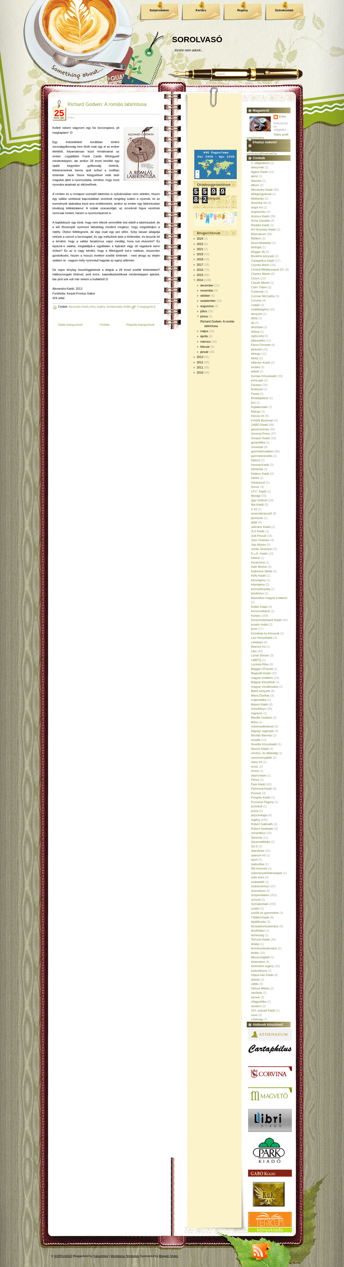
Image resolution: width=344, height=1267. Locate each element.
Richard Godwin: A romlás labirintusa (106, 104)
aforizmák (257, 167)
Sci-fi (254, 846)
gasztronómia (260, 429)
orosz (254, 766)
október (205, 295)
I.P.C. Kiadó (258, 491)
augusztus (207, 306)
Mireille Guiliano (261, 717)
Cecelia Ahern (260, 265)
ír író (254, 509)
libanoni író (258, 646)
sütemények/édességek (266, 873)
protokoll (256, 806)
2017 (200, 264)
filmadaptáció (259, 398)
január (204, 351)
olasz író (256, 762)
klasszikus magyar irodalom (269, 597)
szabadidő (257, 881)
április (204, 336)
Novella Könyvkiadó (264, 744)
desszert (256, 313)
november (206, 290)
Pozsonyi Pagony (262, 802)
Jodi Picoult (258, 535)
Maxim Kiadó (259, 704)
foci (253, 402)
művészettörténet (262, 726)
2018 (200, 259)
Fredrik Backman (262, 420)
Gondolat (257, 447)
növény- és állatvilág (264, 753)
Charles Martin (260, 273)
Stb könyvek (259, 868)
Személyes (258, 890)
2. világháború (260, 163)
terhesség (257, 935)
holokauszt (258, 482)
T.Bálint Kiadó (260, 917)
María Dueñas (260, 695)
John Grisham (260, 540)
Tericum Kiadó (260, 939)
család (255, 305)
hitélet (255, 478)
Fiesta (255, 393)
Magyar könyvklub (263, 682)
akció (254, 176)
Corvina (256, 300)
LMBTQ (256, 660)
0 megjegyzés (145, 306)
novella (255, 739)
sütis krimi (257, 877)
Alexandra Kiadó (78, 306)
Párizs (255, 779)
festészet (257, 389)
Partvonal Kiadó (261, 788)
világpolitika (258, 1001)
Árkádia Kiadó (260, 225)
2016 (200, 269)
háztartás (257, 469)
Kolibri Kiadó (259, 606)
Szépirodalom (159, 10)
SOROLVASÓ (197, 39)
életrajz (255, 353)
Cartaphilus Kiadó (262, 260)
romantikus (258, 833)
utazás (255, 979)
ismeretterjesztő (261, 513)
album (255, 185)
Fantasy (256, 384)
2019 (200, 254)
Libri (254, 651)
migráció (256, 713)
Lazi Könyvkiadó (262, 637)
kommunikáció (260, 611)
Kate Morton (259, 566)
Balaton (256, 238)
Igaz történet (259, 500)
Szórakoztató (284, 10)
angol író (257, 207)
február (205, 346)
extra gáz (257, 380)
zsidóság (257, 1019)
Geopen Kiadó (260, 438)
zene (254, 1015)
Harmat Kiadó (260, 464)
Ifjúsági (255, 495)
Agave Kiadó (259, 171)
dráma (255, 331)
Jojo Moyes (258, 544)
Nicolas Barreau (261, 735)
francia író (257, 415)
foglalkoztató (259, 407)
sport (254, 859)
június (204, 316)
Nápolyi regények (262, 731)
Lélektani (257, 642)
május (204, 331)
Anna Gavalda (260, 220)
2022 (200, 244)
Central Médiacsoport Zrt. (267, 269)
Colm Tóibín (259, 287)
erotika (255, 367)
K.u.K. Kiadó (259, 553)
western (256, 1006)
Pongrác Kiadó (260, 797)
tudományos (259, 970)
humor (255, 486)
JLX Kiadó (257, 531)
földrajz (255, 411)
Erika (282, 116)
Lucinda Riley (260, 664)
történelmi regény (262, 966)
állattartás (257, 198)
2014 (200, 280)
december (206, 285)
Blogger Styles (168, 1256)
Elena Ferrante (261, 344)
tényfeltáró (258, 930)
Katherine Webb (261, 571)
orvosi (255, 770)
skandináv (257, 850)
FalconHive (101, 1256)
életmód (256, 349)
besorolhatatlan (261, 242)
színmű (255, 899)
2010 (200, 372)
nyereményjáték (261, 757)
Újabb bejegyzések (70, 324)
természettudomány (264, 948)
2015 (200, 274)
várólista (256, 992)
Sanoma (256, 837)
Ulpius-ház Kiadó (262, 975)
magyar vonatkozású (264, 686)
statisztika (257, 864)
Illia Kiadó (257, 504)
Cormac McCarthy (263, 296)
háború (255, 460)
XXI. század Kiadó (263, 1010)
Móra (254, 722)
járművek (257, 518)
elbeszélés (258, 340)
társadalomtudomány (265, 926)
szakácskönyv (260, 886)
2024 (200, 238)
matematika (258, 699)
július (203, 311)
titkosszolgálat (260, 957)
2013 (200, 357)
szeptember (208, 300)
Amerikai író (259, 202)
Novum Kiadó (260, 748)
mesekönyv (258, 708)
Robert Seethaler (262, 828)
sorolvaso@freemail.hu (262, 153)
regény (101, 306)
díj (252, 322)
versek (255, 997)
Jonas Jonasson (262, 549)
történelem (258, 961)
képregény (258, 584)
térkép (255, 944)
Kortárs (201, 10)
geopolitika (258, 442)
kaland (255, 557)
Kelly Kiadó (258, 575)
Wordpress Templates (125, 1256)
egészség (257, 336)
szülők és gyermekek (265, 912)
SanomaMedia (260, 841)
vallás (255, 983)
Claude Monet (260, 282)
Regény (242, 10)
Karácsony (258, 562)
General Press (260, 433)
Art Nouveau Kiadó (263, 229)
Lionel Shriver (260, 655)
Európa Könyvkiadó (264, 376)
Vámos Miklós (260, 988)
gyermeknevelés (262, 455)
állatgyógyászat (261, 194)
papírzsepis (258, 775)
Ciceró (255, 278)
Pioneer (256, 793)
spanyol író (258, 855)
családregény (259, 309)
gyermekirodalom (262, 451)
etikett (255, 371)
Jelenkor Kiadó (261, 526)
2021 (200, 249)
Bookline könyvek (262, 256)
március (205, 341)
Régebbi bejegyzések (140, 324)
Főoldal (104, 324)
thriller (127, 306)
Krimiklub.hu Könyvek (265, 633)
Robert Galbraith (262, 824)
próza (255, 810)
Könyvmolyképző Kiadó (266, 620)
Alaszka (256, 180)
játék (254, 522)
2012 (200, 362)
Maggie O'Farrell (262, 668)
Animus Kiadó (260, 216)
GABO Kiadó (259, 424)
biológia (256, 247)
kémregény (258, 580)
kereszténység (260, 589)
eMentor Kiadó (260, 362)
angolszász (258, 211)
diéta (254, 318)
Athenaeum (258, 234)
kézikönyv (257, 593)
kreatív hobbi (259, 624)
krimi (92, 306)
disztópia (257, 327)
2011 (200, 367)
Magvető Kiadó (261, 673)
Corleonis (257, 291)
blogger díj (258, 251)
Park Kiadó (258, 784)
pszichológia (259, 815)
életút (254, 358)
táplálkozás (258, 921)
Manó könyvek (260, 691)
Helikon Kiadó (260, 473)
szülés (255, 908)
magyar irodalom (262, 677)
